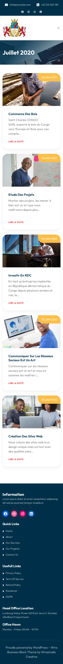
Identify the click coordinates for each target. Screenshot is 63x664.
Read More (29, 134)
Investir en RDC (19, 275)
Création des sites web (25, 436)
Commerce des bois (22, 114)
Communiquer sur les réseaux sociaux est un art (30, 358)
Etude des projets (21, 195)
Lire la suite (16, 141)
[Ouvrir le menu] (58, 28)
